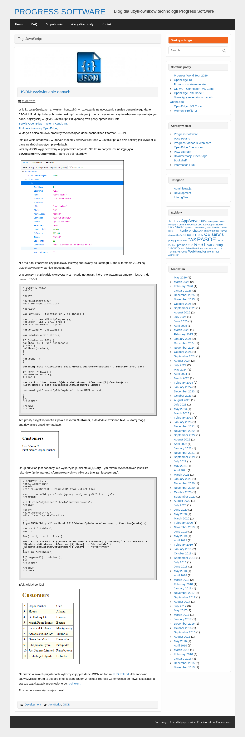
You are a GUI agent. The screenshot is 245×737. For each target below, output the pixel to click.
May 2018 (180, 570)
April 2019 (180, 540)
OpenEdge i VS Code (188, 106)
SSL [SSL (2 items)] (183, 248)
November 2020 (184, 487)
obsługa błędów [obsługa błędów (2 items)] (175, 235)
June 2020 (181, 509)
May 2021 (180, 465)
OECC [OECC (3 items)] (187, 234)
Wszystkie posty (82, 24)
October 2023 (183, 395)
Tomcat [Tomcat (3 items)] (172, 251)
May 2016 (180, 641)
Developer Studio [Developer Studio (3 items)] (213, 224)
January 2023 (183, 422)
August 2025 (182, 312)
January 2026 (183, 290)
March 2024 (181, 378)
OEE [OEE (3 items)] (194, 234)
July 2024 (180, 365)
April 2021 (180, 470)
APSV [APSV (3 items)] (204, 221)
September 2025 (184, 308)
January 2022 (183, 448)
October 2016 (183, 628)
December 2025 (184, 295)
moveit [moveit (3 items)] (223, 230)
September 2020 (184, 496)
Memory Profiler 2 (185, 110)
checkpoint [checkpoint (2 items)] (213, 221)
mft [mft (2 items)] (205, 231)
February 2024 (183, 382)
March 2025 (181, 330)
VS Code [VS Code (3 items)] (182, 251)
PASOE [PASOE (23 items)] (206, 239)
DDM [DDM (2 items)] (200, 225)
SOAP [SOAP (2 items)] (210, 245)
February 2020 (183, 522)
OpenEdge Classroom (188, 147)
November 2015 (184, 667)
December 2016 (184, 623)
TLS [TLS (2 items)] (220, 248)
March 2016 (181, 649)
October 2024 (183, 351)
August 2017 (182, 601)
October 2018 (183, 553)
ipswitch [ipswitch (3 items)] (216, 227)
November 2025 (184, 299)
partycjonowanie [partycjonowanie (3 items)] (177, 240)
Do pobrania (54, 24)
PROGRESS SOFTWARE (59, 11)
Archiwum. (74, 683)
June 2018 (181, 566)
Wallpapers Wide (186, 722)
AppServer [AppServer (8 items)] (190, 221)
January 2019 (183, 549)
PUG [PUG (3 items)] (190, 245)
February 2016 (183, 654)
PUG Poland (120, 674)
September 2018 (184, 557)
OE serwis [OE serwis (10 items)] (214, 234)
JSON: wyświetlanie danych (45, 92)
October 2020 (183, 492)
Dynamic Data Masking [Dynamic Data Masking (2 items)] (195, 227)
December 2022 (184, 426)
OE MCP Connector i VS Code (194, 88)
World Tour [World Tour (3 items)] (213, 251)
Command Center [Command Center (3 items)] (187, 224)
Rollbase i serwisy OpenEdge (38, 128)
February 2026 (183, 286)
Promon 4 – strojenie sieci (191, 84)
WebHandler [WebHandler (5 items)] (197, 251)
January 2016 (183, 658)
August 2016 (182, 636)
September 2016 (184, 632)
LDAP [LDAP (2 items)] (200, 231)
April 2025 (180, 325)
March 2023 (181, 413)
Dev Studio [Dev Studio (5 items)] (176, 227)
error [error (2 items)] (209, 227)
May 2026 (180, 277)
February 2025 (183, 334)
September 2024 (184, 356)
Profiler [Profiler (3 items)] (172, 245)
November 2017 (184, 592)
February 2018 (183, 584)
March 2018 (181, 579)
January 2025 (183, 338)
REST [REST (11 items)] (200, 244)
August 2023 (182, 400)
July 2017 (180, 606)
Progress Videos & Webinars (192, 143)
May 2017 (180, 610)
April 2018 (180, 575)
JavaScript (54, 704)
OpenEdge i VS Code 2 (189, 93)
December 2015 (184, 663)
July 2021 (180, 461)
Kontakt (107, 24)
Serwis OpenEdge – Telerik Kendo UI (43, 123)
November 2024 (184, 347)
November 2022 (184, 430)
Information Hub (184, 164)
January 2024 (183, 387)
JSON (66, 704)
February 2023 (183, 417)
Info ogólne (181, 197)
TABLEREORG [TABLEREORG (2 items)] (211, 248)
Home (19, 24)
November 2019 (184, 527)
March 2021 (181, 474)
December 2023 (184, 391)
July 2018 (180, 562)
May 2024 (180, 369)
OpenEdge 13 (183, 79)
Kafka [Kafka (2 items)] (224, 227)
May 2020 (180, 514)
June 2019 (181, 531)
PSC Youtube (182, 151)
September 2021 (184, 457)
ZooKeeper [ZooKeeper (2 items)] (173, 255)
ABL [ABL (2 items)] (178, 221)
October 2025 (183, 303)
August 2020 (182, 500)
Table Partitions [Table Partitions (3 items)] (194, 248)
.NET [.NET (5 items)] (172, 221)
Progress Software (186, 134)
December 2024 (184, 343)
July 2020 (180, 505)
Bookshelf (180, 160)
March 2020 (181, 518)
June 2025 (181, 321)
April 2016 (180, 645)
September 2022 (184, 435)
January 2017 (183, 619)
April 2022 (180, 443)
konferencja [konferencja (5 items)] (188, 230)
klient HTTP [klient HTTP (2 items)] (173, 231)
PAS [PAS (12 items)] (191, 239)
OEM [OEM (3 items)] (200, 234)
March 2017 (181, 614)
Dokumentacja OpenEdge (190, 156)
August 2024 (182, 360)
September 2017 (184, 597)
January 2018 (183, 588)
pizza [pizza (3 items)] (220, 240)
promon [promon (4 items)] (182, 245)
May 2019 (180, 536)
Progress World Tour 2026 (191, 75)
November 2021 (184, 452)
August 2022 (182, 439)
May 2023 (180, 408)
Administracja (182, 188)
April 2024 (180, 373)
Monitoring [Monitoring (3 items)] (213, 230)
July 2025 (180, 316)
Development (33, 704)
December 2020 (184, 483)
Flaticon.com (223, 722)
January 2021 (183, 478)
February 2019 (183, 544)
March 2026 (181, 281)
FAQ (34, 24)
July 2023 (180, 404)
